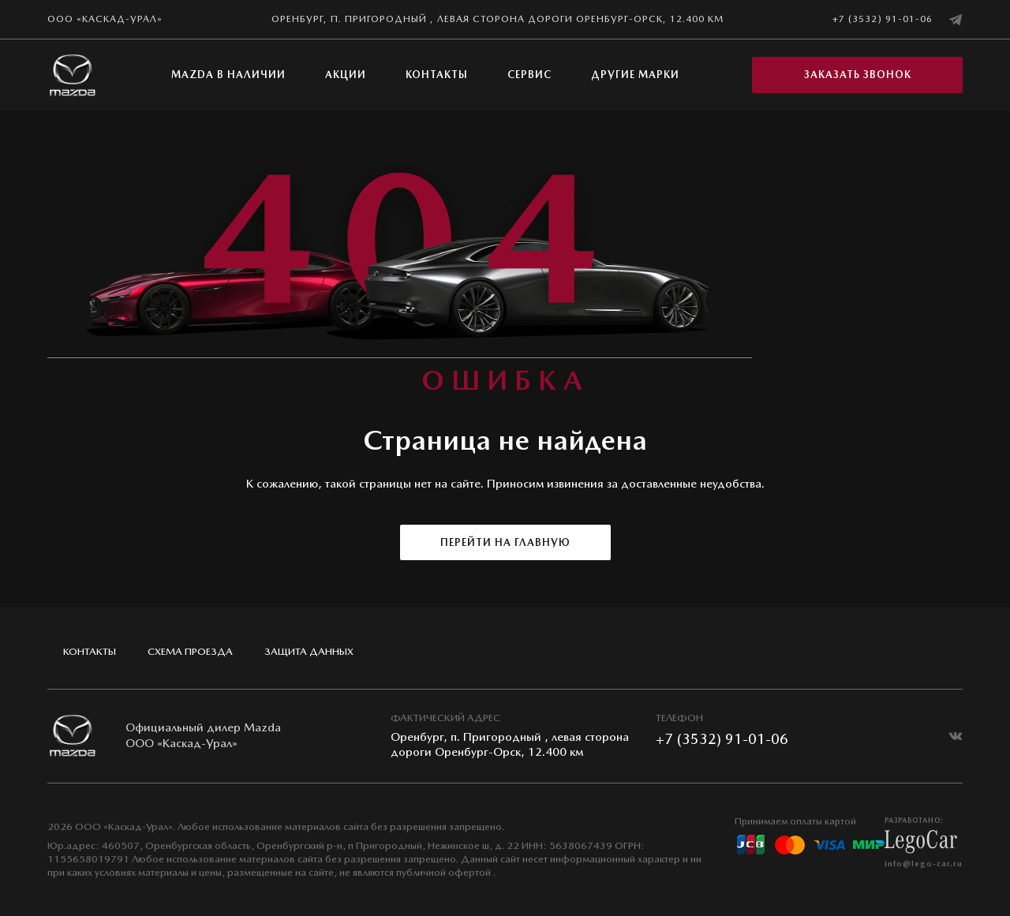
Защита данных (309, 651)
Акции (345, 74)
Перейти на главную (505, 542)
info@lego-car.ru (924, 863)
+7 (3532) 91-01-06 (882, 18)
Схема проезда (190, 651)
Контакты (437, 74)
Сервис (529, 74)
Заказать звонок (857, 74)
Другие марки (635, 74)
